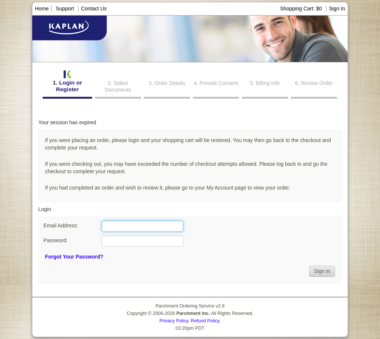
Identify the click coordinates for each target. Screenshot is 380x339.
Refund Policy (205, 320)
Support (65, 8)
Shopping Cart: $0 (302, 8)
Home (42, 8)
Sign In (337, 8)
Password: (55, 240)
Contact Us (94, 8)
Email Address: (60, 225)
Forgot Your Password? (74, 257)
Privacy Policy (174, 320)
